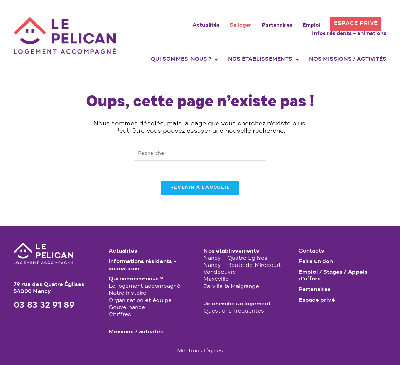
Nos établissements (263, 59)
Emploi (311, 25)
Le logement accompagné (144, 286)
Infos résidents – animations (349, 34)
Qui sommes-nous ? (184, 59)
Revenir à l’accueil (200, 187)
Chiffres (120, 314)
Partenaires (277, 25)
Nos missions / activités (347, 59)
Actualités (206, 25)
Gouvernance (127, 308)
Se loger (240, 25)
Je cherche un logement (237, 304)
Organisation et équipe (140, 300)
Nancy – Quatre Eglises (235, 258)
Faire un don (315, 262)
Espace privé (356, 24)
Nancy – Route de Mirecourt (242, 265)
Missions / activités (136, 332)
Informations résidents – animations (142, 265)
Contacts (311, 251)
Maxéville (216, 279)
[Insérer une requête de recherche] (200, 154)
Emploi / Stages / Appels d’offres (333, 276)
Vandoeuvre (219, 272)
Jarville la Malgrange (231, 287)
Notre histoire (128, 293)
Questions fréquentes (233, 311)
